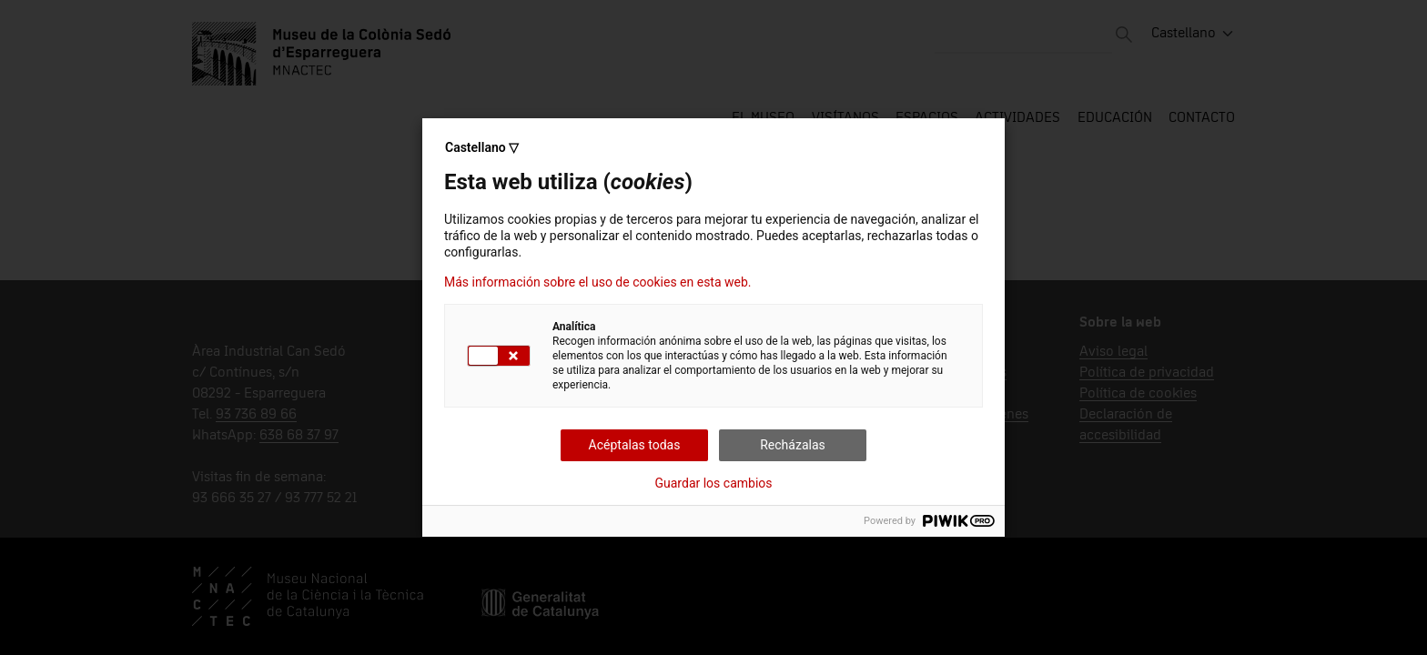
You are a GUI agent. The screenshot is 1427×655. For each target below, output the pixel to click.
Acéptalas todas (635, 445)
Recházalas (792, 445)
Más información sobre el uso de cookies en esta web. (598, 282)
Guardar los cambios (714, 483)
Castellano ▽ (482, 147)
